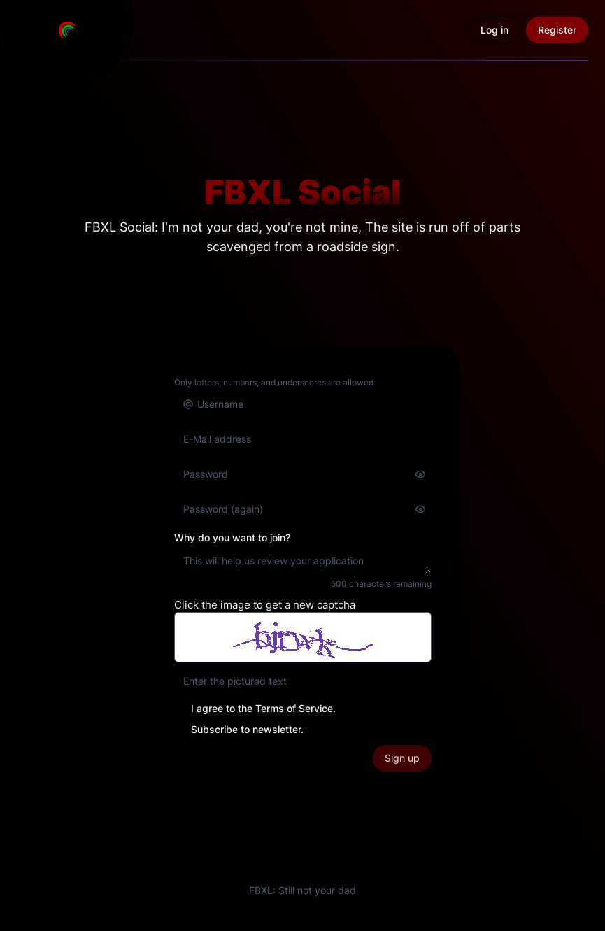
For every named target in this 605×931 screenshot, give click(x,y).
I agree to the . (263, 708)
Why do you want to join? (232, 537)
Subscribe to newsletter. (247, 729)
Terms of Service (294, 708)
